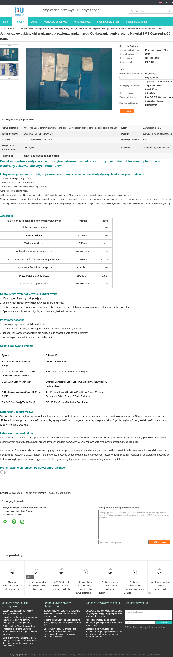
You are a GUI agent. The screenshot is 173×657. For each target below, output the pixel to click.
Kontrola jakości (82, 21)
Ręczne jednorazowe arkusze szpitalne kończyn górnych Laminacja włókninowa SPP (62, 622)
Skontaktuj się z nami (108, 21)
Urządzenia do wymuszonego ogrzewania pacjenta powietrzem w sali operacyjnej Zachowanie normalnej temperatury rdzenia (104, 633)
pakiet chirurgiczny (36, 493)
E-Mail (128, 627)
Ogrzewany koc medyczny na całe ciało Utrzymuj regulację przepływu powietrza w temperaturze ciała (104, 613)
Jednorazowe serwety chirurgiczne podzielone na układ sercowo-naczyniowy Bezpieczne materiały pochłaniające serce (60, 633)
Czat (127, 111)
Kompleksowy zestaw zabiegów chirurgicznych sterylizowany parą (160, 586)
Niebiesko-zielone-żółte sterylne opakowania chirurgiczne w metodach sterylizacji (110, 586)
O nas (34, 21)
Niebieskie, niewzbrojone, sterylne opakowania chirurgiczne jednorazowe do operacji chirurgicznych (135, 586)
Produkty (19, 21)
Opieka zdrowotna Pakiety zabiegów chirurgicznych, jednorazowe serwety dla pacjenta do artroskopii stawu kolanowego (20, 642)
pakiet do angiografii (60, 493)
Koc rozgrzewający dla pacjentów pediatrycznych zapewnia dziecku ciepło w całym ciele (104, 622)
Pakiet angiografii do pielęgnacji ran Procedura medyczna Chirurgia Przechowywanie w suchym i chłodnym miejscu (20, 630)
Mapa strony (139, 627)
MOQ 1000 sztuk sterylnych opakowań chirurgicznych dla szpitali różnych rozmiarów (61, 586)
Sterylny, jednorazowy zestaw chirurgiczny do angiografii (12, 586)
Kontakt (160, 542)
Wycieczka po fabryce (55, 21)
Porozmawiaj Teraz (136, 21)
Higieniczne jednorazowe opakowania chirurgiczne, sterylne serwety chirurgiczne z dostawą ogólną (20, 620)
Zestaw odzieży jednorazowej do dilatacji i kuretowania (18, 612)
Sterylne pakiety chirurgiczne (33, 28)
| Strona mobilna (156, 627)
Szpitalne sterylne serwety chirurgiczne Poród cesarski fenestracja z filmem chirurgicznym (62, 613)
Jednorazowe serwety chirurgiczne (57, 604)
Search (171, 11)
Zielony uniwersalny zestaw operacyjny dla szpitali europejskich (37, 586)
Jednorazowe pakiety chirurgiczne (15, 604)
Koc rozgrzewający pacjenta (102, 602)
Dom (5, 21)
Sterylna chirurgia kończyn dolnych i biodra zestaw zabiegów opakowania (86, 586)
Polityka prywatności (18, 654)
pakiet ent (17, 493)
